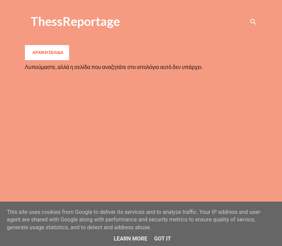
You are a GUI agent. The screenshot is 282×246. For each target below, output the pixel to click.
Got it (162, 238)
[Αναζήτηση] (253, 22)
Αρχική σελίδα (48, 52)
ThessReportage (75, 21)
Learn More (130, 238)
